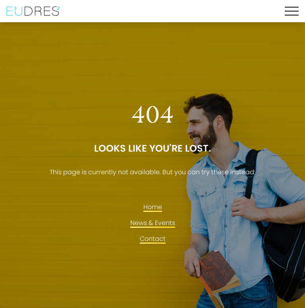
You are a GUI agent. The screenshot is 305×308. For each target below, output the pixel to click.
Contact (153, 238)
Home (152, 207)
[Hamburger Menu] (291, 11)
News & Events (152, 222)
